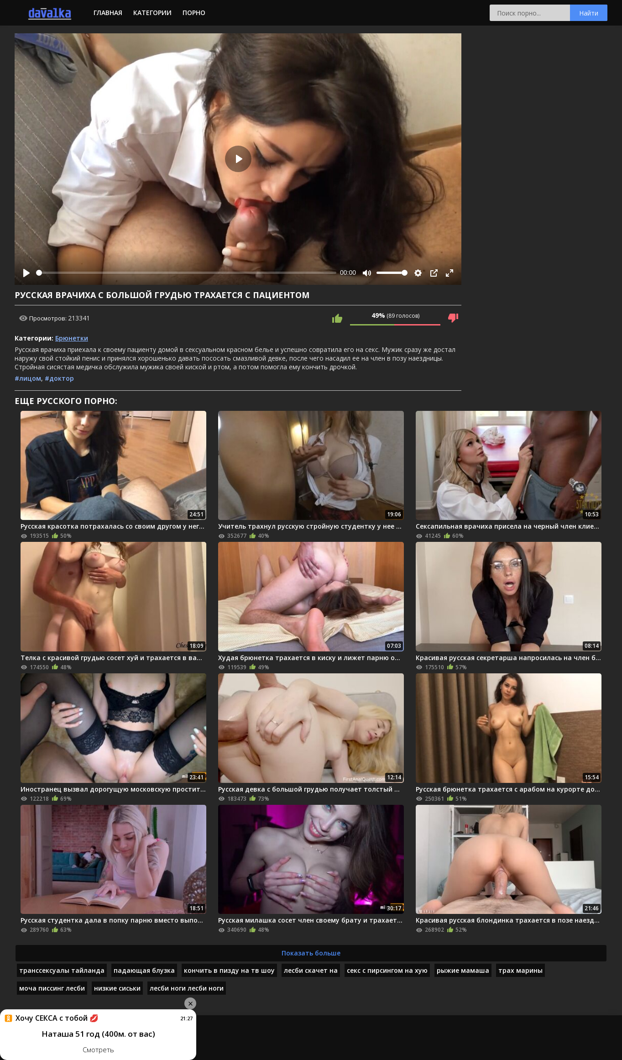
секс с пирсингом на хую (387, 970)
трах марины (520, 970)
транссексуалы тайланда (62, 970)
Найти (588, 13)
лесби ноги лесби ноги (187, 988)
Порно (194, 12)
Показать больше (311, 953)
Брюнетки (71, 338)
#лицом (28, 378)
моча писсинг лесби (52, 988)
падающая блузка (144, 970)
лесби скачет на (311, 970)
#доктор (59, 378)
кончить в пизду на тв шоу (229, 970)
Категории (152, 12)
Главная (108, 12)
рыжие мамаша (463, 970)
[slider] (186, 272)
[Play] (26, 273)
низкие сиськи (117, 988)
